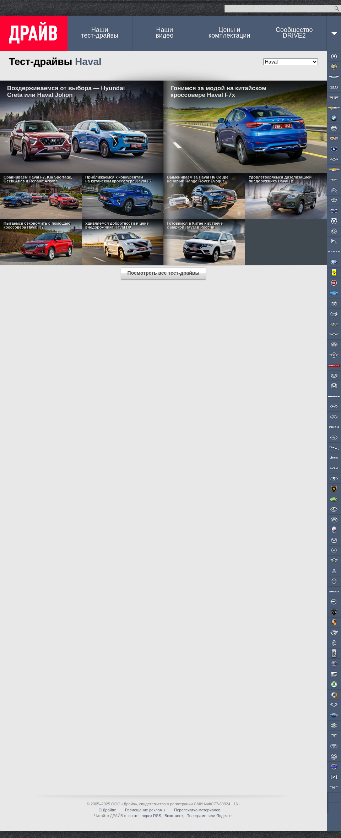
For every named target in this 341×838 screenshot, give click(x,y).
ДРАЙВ (33, 33)
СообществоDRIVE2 (294, 32)
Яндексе (224, 816)
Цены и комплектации (229, 32)
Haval (88, 61)
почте (133, 816)
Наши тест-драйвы (99, 32)
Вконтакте (173, 816)
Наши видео (164, 32)
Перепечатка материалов (197, 810)
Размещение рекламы (145, 810)
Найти (337, 9)
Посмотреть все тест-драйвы (164, 273)
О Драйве (107, 810)
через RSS (151, 816)
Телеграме (196, 816)
